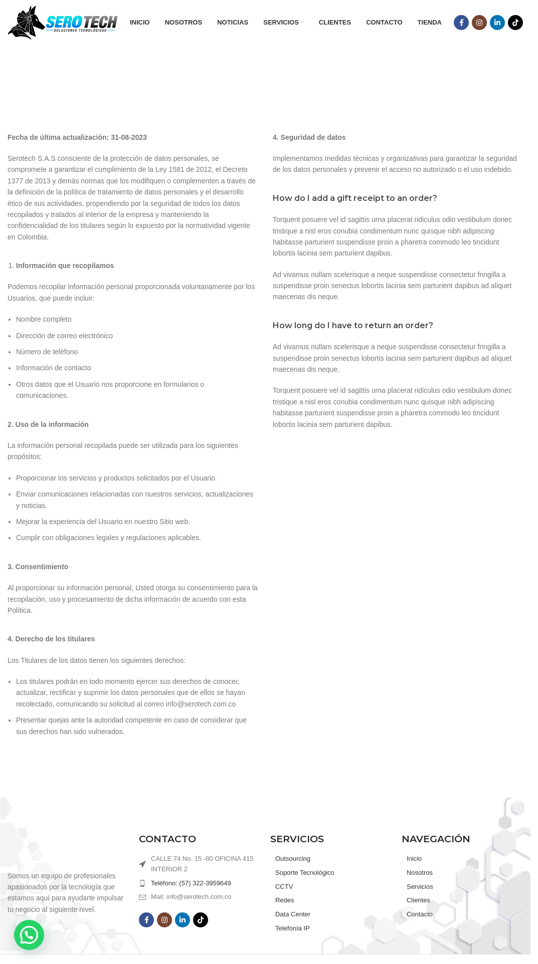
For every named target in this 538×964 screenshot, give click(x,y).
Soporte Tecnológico (304, 872)
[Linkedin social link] (497, 22)
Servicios (420, 886)
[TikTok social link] (515, 22)
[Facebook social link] (461, 22)
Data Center (292, 914)
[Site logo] (63, 22)
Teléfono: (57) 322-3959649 (191, 883)
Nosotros (420, 872)
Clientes (418, 900)
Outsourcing (292, 858)
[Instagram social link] (479, 22)
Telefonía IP (292, 928)
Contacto (420, 914)
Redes (284, 900)
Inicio (414, 858)
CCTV (284, 886)
